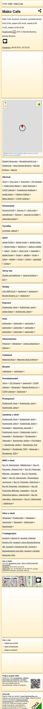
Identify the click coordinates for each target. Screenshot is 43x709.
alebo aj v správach (11, 650)
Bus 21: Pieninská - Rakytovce (26, 482)
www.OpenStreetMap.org (29, 696)
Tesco (4, 182)
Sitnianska (16, 344)
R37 (4, 280)
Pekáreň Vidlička (22, 194)
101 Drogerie (36, 182)
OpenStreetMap (18, 153)
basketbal (35, 251)
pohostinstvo (7, 215)
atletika (27, 255)
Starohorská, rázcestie (22, 428)
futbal (6, 251)
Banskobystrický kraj (28, 161)
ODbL (27, 698)
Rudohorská (9, 32)
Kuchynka (25, 182)
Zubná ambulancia (30, 344)
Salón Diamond (29, 186)
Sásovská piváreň (9, 219)
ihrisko (14, 251)
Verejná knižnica (29, 275)
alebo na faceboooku (11, 646)
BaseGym (22, 247)
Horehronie (6, 166)
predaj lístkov (7, 194)
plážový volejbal (35, 247)
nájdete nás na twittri (11, 643)
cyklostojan (6, 371)
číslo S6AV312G (9, 291)
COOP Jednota (8, 190)
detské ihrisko (7, 242)
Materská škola (8, 360)
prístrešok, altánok (9, 231)
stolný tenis (23, 251)
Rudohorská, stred (9, 307)
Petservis (6, 344)
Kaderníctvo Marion (12, 186)
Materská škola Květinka (27, 360)
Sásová (14, 170)
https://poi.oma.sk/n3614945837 (12, 155)
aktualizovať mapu (15, 563)
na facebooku (17, 678)
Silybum (5, 348)
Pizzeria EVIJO (8, 210)
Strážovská (28, 522)
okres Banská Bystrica (22, 166)
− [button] (5, 106)
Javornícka (6, 522)
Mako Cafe (18, 4)
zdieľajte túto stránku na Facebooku (15, 679)
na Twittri (23, 680)
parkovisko (6, 323)
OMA (10, 4)
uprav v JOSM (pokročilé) (29, 563)
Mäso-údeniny (8, 199)
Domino (18, 215)
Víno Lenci (14, 182)
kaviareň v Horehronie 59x (17, 547)
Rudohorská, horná (10, 432)
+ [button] (5, 103)
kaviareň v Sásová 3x (11, 538)
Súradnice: (6, 48)
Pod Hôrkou (36, 441)
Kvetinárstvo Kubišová (26, 190)
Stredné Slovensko (10, 161)
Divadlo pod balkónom (11, 275)
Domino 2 (21, 210)
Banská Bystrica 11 (10, 296)
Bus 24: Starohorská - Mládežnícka (16, 465)
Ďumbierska (18, 436)
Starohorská (7, 527)
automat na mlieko (31, 215)
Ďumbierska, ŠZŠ (20, 449)
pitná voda (31, 210)
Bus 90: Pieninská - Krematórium (15, 486)
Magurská (33, 449)
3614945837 (6, 565)
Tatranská (6, 441)
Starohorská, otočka (21, 441)
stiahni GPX (6, 569)
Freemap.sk (30, 153)
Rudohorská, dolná (23, 312)
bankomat (22, 291)
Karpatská (6, 428)
